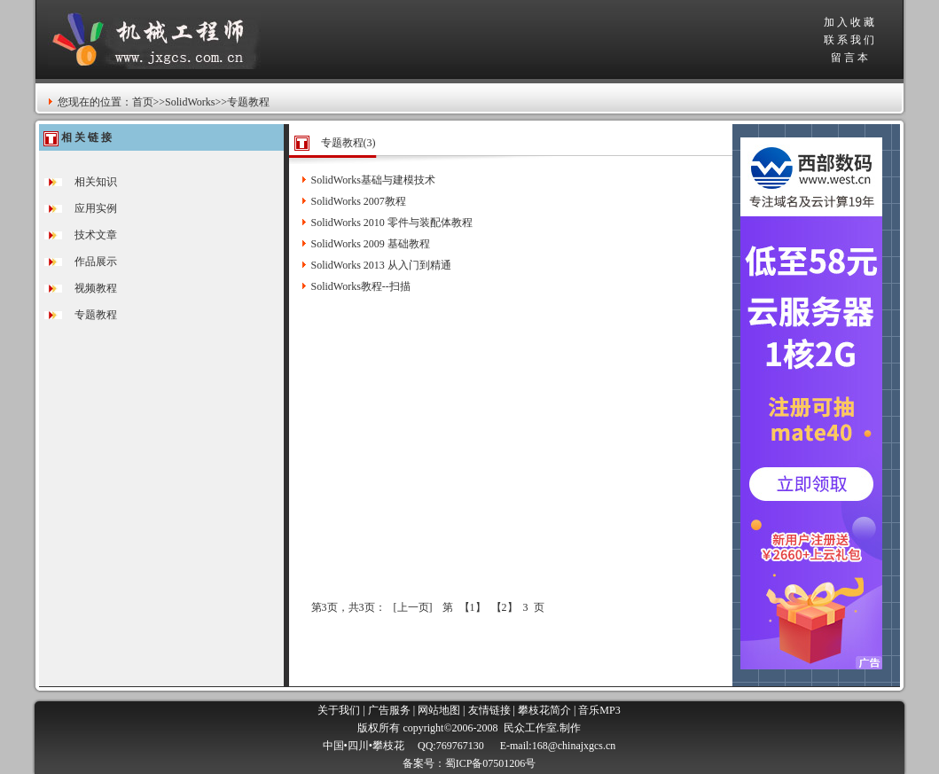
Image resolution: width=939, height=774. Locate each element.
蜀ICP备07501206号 (490, 763)
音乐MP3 (599, 710)
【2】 (504, 607)
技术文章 (95, 235)
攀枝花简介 (544, 710)
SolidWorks (190, 102)
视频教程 (95, 288)
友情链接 (489, 710)
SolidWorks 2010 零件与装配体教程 (392, 222)
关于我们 (338, 710)
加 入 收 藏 (849, 22)
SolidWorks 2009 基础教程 (370, 244)
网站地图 (439, 710)
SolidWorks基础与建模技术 (373, 180)
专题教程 (95, 315)
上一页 (413, 607)
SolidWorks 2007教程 (358, 201)
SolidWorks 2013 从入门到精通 (381, 265)
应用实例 (95, 208)
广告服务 (389, 710)
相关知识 (95, 182)
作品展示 (95, 261)
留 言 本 (849, 57)
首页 (142, 102)
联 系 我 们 (849, 40)
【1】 (472, 607)
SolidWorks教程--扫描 (361, 286)
